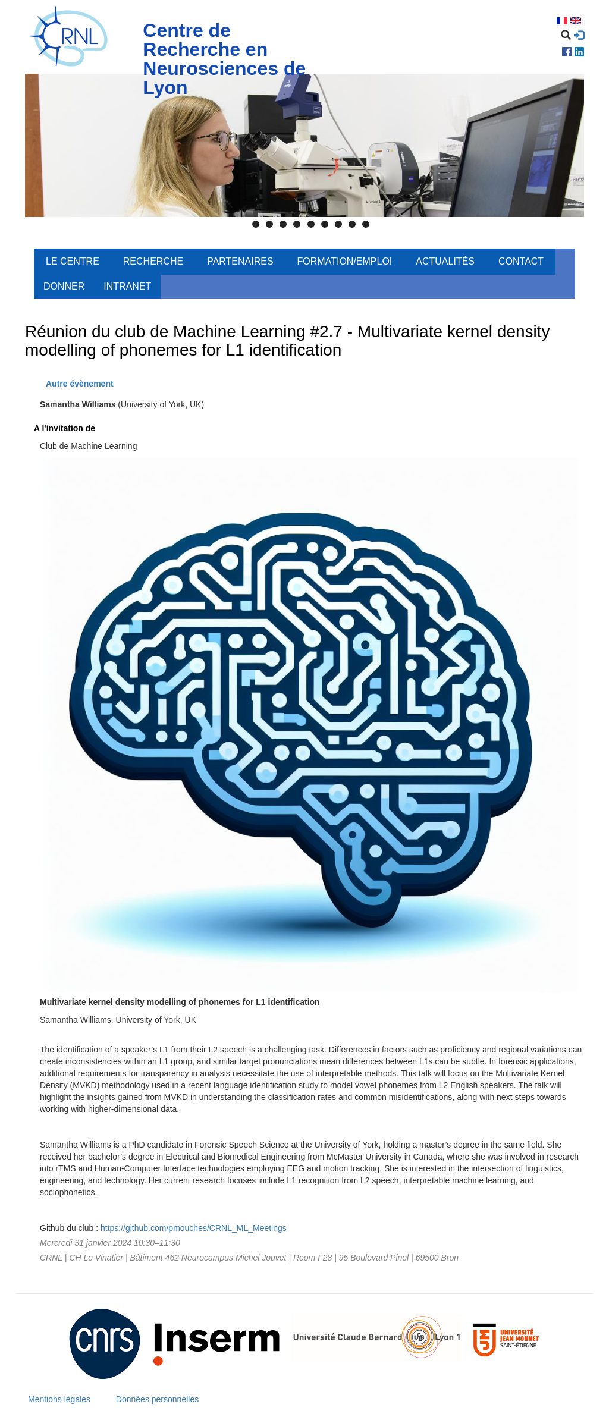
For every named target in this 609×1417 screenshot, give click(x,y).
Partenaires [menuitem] (240, 261)
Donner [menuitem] (63, 286)
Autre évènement (80, 383)
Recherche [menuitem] (153, 261)
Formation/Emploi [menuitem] (345, 261)
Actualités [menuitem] (445, 261)
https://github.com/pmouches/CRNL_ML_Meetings (194, 1228)
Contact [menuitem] (521, 261)
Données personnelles (157, 1399)
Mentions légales (59, 1399)
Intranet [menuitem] (127, 286)
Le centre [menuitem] (72, 261)
